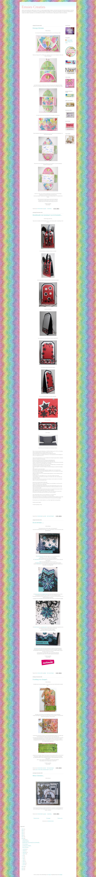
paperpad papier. (46, 769)
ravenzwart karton (40, 556)
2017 (23, 836)
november (24, 849)
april (23, 860)
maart (24, 861)
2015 (23, 866)
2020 (23, 833)
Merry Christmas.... (38, 775)
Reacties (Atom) (51, 821)
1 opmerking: (49, 208)
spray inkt (51, 769)
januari (24, 864)
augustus (24, 853)
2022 (23, 830)
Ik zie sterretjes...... (38, 522)
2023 (23, 829)
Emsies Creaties (33, 7)
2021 (23, 832)
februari (24, 863)
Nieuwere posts (36, 818)
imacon (49, 874)
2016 (23, 838)
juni (23, 856)
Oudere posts (60, 818)
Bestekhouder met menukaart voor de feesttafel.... (47, 215)
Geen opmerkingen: (50, 516)
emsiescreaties (69, 40)
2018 (23, 835)
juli (23, 855)
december (24, 839)
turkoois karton (37, 594)
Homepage (48, 818)
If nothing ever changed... (40, 679)
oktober (24, 850)
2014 (23, 868)
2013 (23, 869)
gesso (37, 769)
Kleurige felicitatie (38, 28)
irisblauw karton (45, 594)
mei (23, 858)
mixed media (40, 769)
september (25, 852)
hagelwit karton (38, 562)
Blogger (61, 874)
